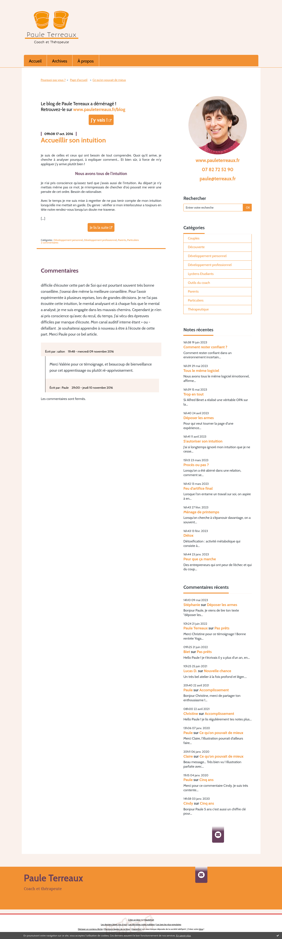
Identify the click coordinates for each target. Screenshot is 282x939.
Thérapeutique (198, 309)
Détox (188, 535)
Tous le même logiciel (201, 370)
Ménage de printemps (201, 512)
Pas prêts (221, 628)
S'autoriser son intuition (202, 441)
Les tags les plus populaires (168, 924)
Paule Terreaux (195, 628)
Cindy (188, 803)
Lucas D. (190, 671)
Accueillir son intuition (73, 140)
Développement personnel (68, 240)
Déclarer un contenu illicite (90, 929)
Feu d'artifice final (198, 488)
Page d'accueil (78, 80)
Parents (122, 240)
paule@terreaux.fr (218, 179)
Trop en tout (193, 394)
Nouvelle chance (217, 671)
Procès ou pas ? (196, 464)
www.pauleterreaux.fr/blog (99, 109)
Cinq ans (206, 779)
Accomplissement (214, 690)
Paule (187, 690)
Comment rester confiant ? (205, 347)
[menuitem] (35, 60)
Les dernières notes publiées (141, 924)
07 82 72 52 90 (217, 169)
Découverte (196, 247)
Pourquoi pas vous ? (53, 80)
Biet (186, 651)
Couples (193, 238)
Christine (190, 713)
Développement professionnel (100, 240)
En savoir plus (183, 935)
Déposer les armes (198, 417)
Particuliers (133, 240)
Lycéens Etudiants (201, 274)
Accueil (35, 61)
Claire (188, 756)
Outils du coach (199, 283)
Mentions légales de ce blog (117, 929)
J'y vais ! (99, 120)
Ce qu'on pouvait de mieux (109, 80)
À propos (86, 61)
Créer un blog (134, 919)
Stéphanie (191, 604)
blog (201, 929)
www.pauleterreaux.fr (218, 160)
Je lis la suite (99, 227)
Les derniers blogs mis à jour (114, 924)
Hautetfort (149, 919)
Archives (59, 61)
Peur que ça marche (199, 559)
